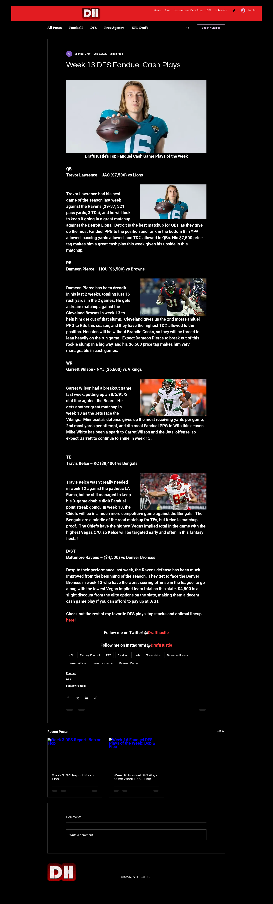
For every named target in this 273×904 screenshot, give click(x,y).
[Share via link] (96, 698)
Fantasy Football (90, 655)
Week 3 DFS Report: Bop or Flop (73, 777)
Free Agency (114, 28)
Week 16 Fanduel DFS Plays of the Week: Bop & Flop (135, 777)
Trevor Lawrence (102, 663)
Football (76, 28)
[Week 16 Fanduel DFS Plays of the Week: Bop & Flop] (136, 753)
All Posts (54, 28)
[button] (188, 27)
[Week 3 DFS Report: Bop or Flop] (75, 753)
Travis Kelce (153, 655)
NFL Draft (140, 28)
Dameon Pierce (128, 663)
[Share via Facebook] (68, 698)
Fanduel (122, 655)
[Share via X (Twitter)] (77, 698)
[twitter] (234, 10)
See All (221, 730)
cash (137, 655)
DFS (93, 28)
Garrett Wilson (77, 663)
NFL (71, 655)
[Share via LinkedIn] (86, 698)
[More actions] (204, 53)
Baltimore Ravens (177, 655)
